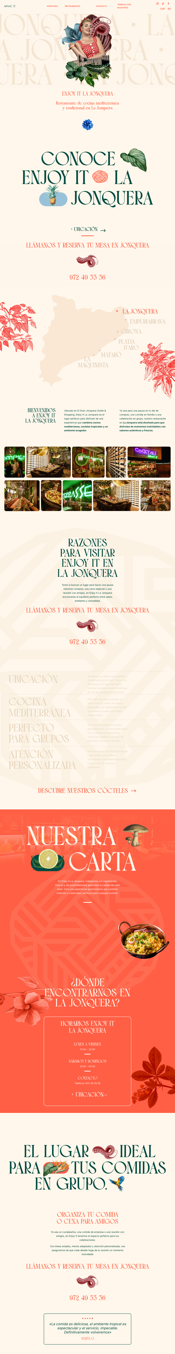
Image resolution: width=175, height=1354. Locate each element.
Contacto (101, 6)
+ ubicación (83, 231)
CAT (163, 8)
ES (169, 8)
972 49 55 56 (87, 281)
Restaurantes (72, 6)
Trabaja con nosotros (124, 6)
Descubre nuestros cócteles (83, 794)
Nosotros (52, 6)
